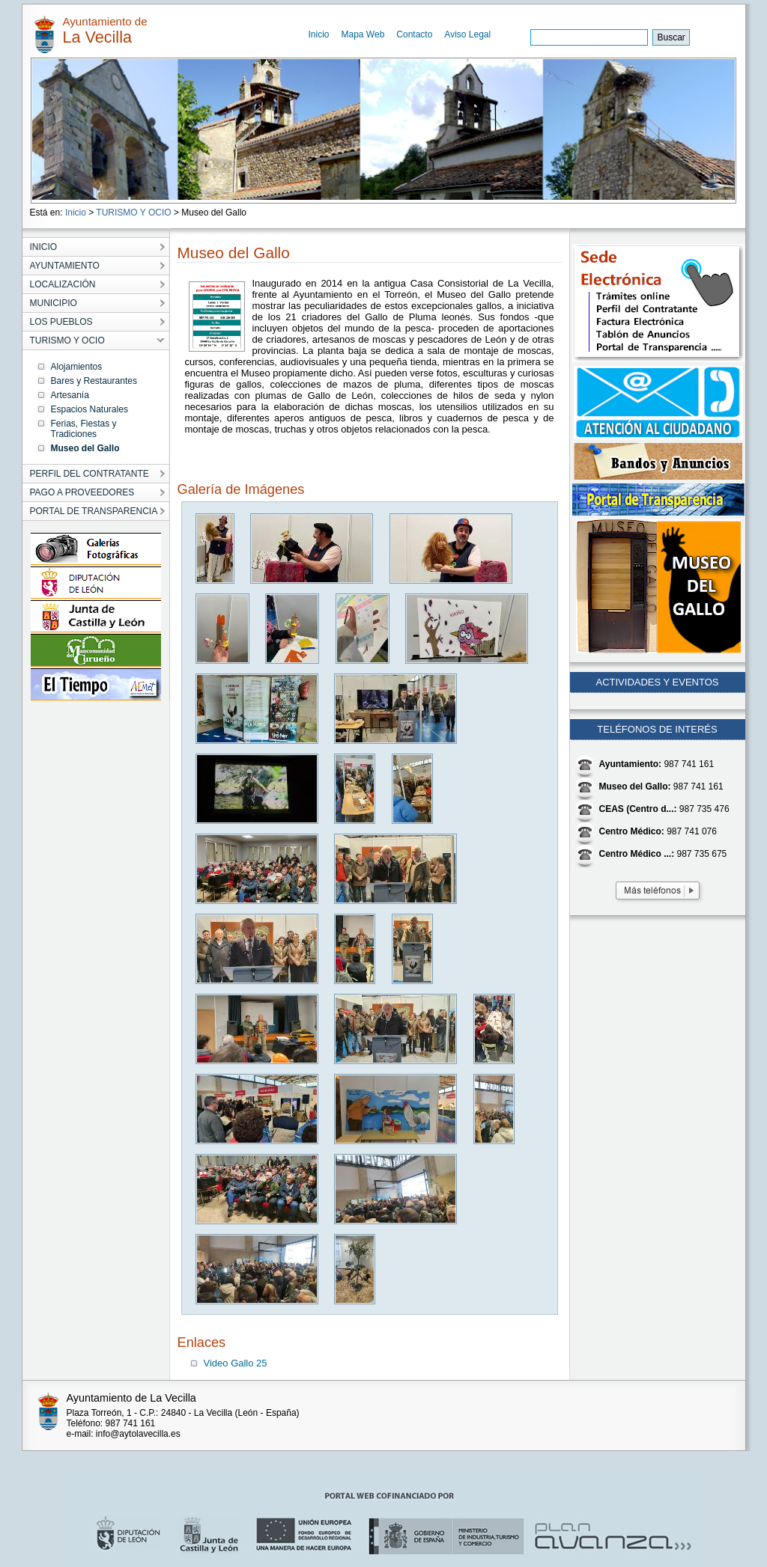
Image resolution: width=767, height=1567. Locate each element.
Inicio (319, 34)
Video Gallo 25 (235, 1363)
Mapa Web (363, 34)
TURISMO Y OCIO (133, 212)
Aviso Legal (467, 34)
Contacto (414, 34)
